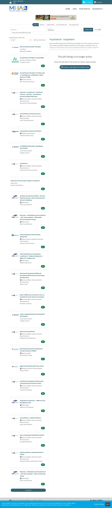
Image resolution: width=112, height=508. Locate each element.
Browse (42, 25)
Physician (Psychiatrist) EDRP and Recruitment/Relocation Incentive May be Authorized (32, 275)
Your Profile (84, 9)
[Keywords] (28, 30)
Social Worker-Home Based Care (30, 114)
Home (68, 9)
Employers (98, 2)
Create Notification (40, 40)
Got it (107, 504)
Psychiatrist (24, 163)
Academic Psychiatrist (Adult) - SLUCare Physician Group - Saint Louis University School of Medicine (32, 198)
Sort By (13, 40)
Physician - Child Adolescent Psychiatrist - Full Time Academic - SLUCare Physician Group (33, 474)
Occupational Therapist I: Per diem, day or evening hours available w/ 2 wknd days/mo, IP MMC (32, 75)
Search (36, 25)
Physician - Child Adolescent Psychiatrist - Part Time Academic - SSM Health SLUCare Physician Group (33, 217)
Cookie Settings (99, 504)
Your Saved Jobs (73, 25)
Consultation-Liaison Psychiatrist (30, 131)
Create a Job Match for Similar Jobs (75, 67)
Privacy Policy (38, 500)
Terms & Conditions (24, 500)
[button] (97, 30)
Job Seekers (87, 2)
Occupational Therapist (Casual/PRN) (32, 58)
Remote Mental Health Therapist (30, 47)
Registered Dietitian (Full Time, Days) (32, 366)
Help (12, 500)
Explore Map (50, 25)
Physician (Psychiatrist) (27, 331)
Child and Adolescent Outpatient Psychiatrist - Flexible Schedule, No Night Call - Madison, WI (31, 256)
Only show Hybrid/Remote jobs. (21, 33)
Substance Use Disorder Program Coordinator (25, 181)
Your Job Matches (61, 25)
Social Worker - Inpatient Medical (30, 418)
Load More (28, 490)
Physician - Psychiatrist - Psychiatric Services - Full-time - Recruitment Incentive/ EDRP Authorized (31, 94)
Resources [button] (97, 9)
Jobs (75, 9)
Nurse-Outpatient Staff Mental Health (32, 435)
